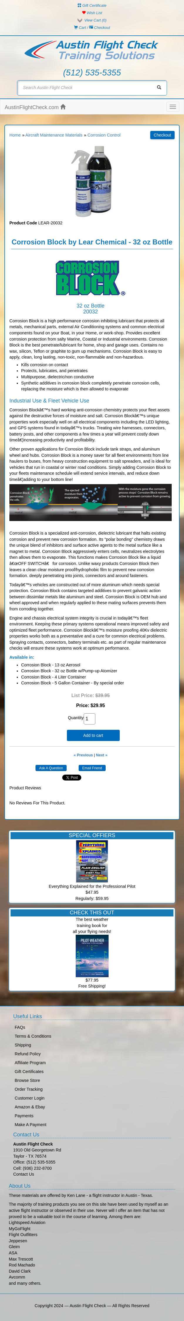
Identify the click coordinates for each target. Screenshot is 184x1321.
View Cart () (95, 20)
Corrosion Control (104, 135)
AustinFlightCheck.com (35, 107)
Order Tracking (29, 1089)
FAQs (20, 1027)
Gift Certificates (29, 1071)
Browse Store (27, 1080)
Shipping (23, 1045)
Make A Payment (30, 1124)
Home (15, 135)
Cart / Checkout (92, 27)
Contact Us (23, 1174)
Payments (24, 1115)
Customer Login (30, 1098)
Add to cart (93, 735)
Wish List (92, 13)
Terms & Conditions (33, 1036)
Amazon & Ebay (30, 1107)
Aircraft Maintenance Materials (54, 135)
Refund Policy (28, 1053)
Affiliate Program (30, 1062)
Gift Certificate (92, 5)
